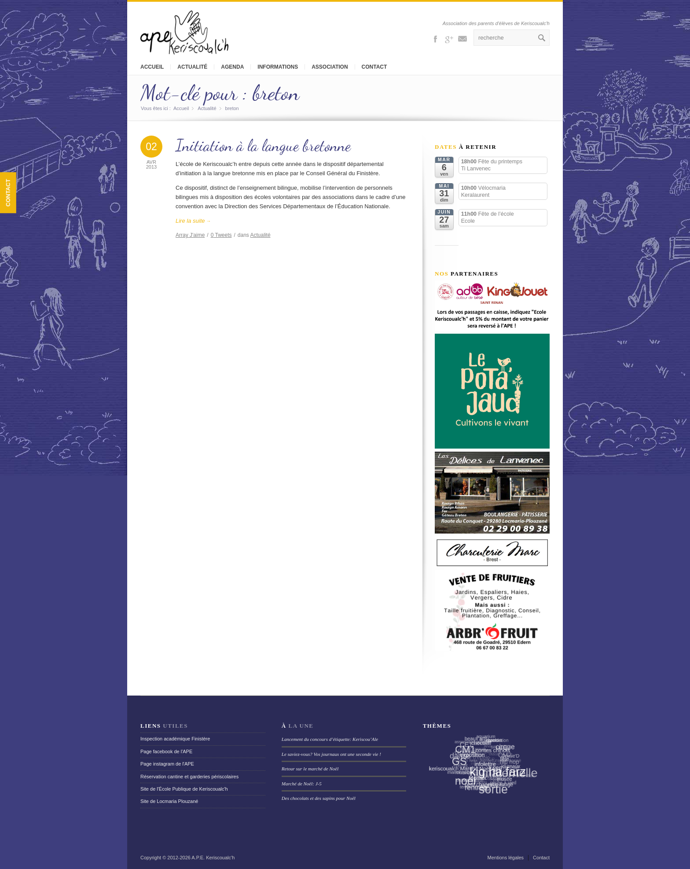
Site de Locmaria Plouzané (169, 801)
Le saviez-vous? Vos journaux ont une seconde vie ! (331, 754)
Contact (374, 67)
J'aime (190, 235)
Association (330, 67)
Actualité (192, 67)
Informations (277, 67)
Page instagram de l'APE (167, 763)
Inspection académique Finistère (175, 738)
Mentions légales (506, 857)
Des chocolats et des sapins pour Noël (319, 798)
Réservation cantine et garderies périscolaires (189, 776)
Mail (462, 38)
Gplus (449, 38)
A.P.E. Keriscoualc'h (213, 857)
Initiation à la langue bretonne (263, 145)
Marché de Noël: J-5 (302, 783)
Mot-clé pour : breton (219, 92)
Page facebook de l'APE (166, 751)
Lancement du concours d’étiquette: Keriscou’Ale (330, 739)
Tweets (221, 235)
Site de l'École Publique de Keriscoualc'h (184, 789)
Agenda (232, 67)
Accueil (152, 67)
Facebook (435, 38)
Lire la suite (193, 220)
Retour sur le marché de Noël (310, 768)
